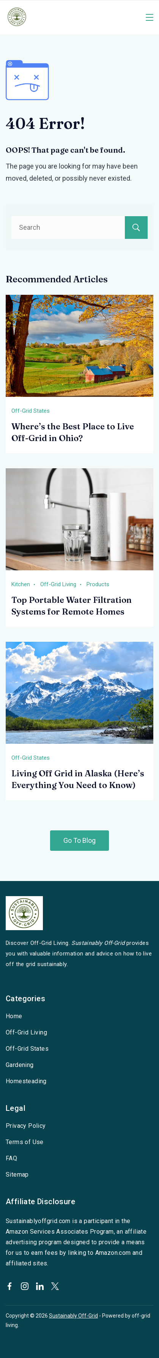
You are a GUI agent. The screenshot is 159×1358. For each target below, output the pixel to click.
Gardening (20, 1064)
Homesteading (26, 1081)
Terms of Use (25, 1142)
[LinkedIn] (40, 1286)
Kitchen (20, 584)
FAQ (11, 1158)
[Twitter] (55, 1286)
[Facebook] (9, 1286)
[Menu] (149, 17)
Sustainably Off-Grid (73, 1316)
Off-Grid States (30, 410)
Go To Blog (79, 840)
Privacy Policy (26, 1125)
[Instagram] (24, 1286)
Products (98, 584)
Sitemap (17, 1174)
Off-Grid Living (58, 584)
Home (14, 1016)
